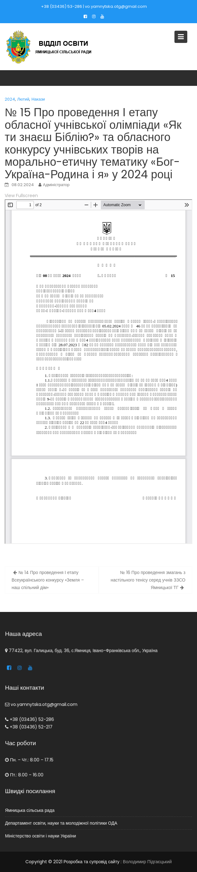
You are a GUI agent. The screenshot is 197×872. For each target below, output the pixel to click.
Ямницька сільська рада (30, 810)
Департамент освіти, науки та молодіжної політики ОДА (61, 823)
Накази (38, 99)
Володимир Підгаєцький (147, 862)
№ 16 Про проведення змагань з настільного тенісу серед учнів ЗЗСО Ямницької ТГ (148, 580)
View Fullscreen (21, 195)
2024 (10, 99)
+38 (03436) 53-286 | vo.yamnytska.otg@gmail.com (94, 6)
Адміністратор (56, 185)
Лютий (23, 99)
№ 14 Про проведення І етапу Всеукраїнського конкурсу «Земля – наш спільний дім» (48, 580)
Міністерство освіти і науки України (41, 836)
